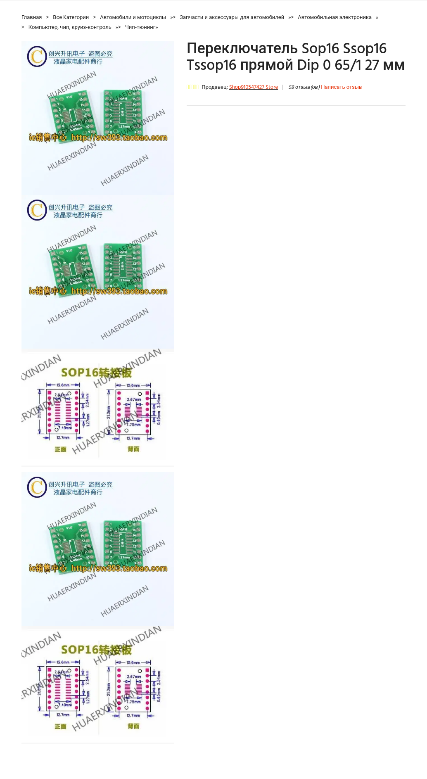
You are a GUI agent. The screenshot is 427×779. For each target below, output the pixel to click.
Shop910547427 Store (253, 87)
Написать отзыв (341, 87)
